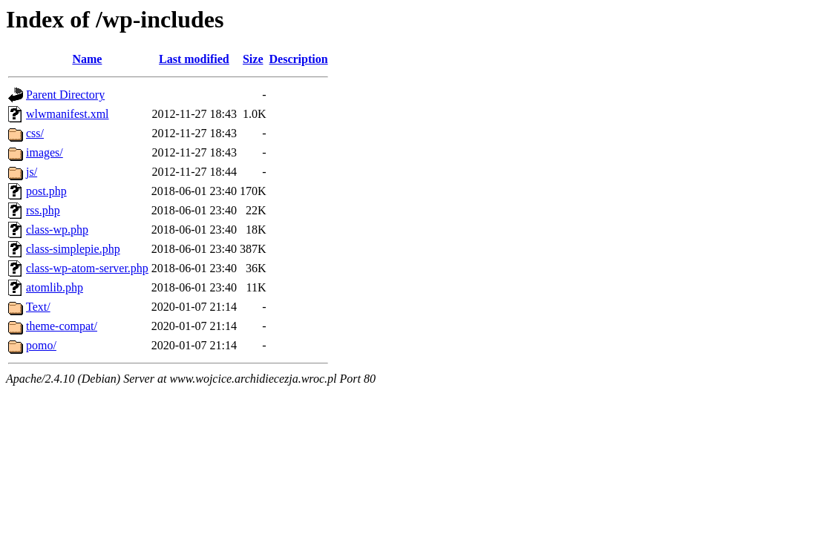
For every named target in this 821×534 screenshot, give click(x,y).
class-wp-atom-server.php (87, 268)
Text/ (38, 306)
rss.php (43, 210)
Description (298, 59)
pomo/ (41, 345)
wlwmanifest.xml (67, 114)
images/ (44, 152)
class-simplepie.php (73, 249)
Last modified (194, 59)
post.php (46, 191)
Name (87, 59)
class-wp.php (57, 229)
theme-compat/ (61, 326)
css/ (35, 133)
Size (253, 59)
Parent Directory (65, 94)
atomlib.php (54, 287)
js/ (31, 171)
